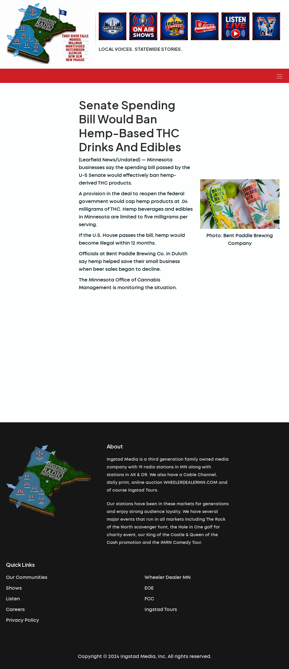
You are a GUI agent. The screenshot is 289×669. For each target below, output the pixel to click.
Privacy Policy (22, 620)
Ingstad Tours (160, 609)
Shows (14, 588)
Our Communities (26, 577)
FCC (149, 598)
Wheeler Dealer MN (167, 577)
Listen (13, 598)
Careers (15, 609)
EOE (149, 588)
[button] (279, 76)
